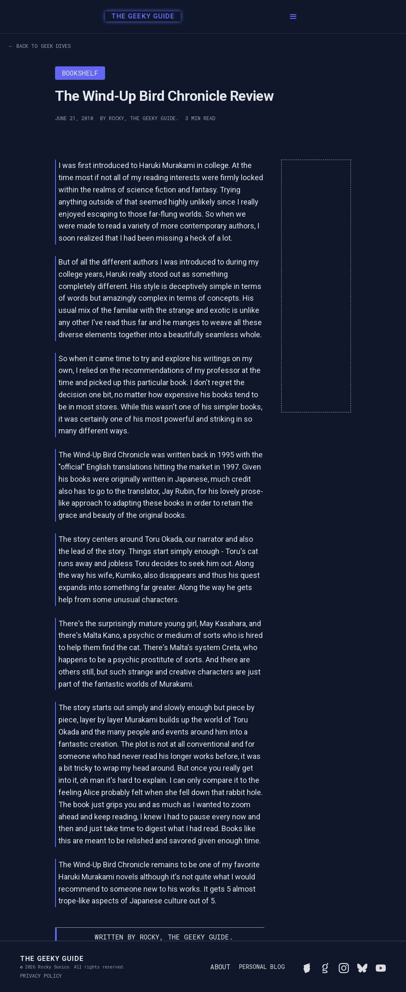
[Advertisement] (316, 286)
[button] (293, 16)
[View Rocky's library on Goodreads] (325, 967)
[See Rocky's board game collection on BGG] (307, 967)
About (220, 966)
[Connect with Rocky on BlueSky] (362, 967)
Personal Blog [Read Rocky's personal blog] (262, 967)
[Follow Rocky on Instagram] (344, 967)
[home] (140, 16)
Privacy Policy (41, 975)
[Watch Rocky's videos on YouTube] (381, 967)
